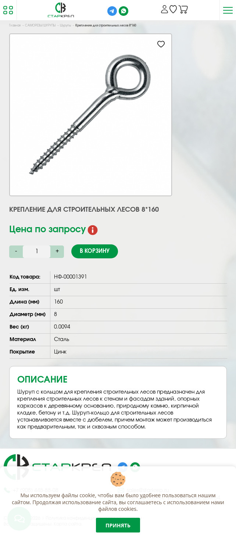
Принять (118, 525)
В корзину (95, 251)
